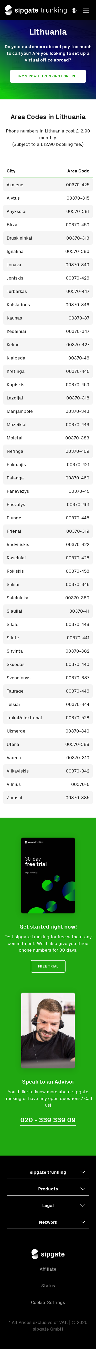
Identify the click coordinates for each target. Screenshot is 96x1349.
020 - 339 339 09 (48, 1120)
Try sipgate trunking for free (48, 76)
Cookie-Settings (48, 1302)
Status (48, 1286)
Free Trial (48, 966)
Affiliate (48, 1269)
